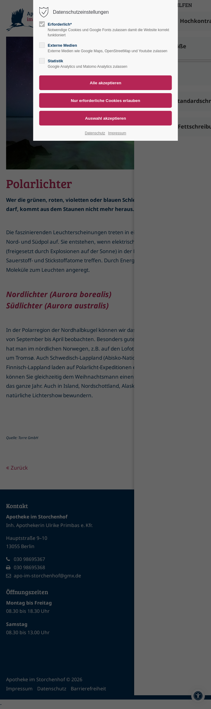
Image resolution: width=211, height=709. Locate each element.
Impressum (117, 133)
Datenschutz (95, 133)
